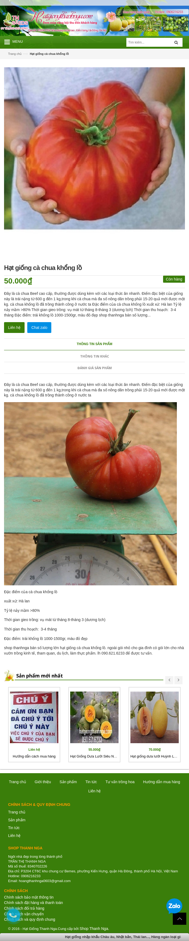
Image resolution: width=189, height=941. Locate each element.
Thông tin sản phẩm (94, 344)
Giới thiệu (43, 782)
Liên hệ (14, 835)
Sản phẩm (16, 820)
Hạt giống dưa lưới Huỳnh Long (155, 756)
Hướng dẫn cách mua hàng (34, 756)
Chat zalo (39, 327)
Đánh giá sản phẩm (94, 368)
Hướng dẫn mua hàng (161, 782)
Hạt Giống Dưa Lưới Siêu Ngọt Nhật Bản (102, 756)
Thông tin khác (94, 356)
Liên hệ (14, 327)
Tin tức (91, 782)
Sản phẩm (68, 782)
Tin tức (14, 828)
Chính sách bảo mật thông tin (28, 897)
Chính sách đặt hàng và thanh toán (33, 902)
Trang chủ (15, 53)
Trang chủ (16, 812)
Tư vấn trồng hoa (120, 782)
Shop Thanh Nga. (94, 928)
